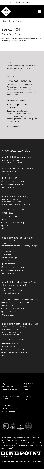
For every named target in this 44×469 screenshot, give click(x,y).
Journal (11, 62)
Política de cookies (8, 387)
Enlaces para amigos (8, 412)
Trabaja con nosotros (9, 408)
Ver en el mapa (8, 187)
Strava (25, 399)
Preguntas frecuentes (19, 80)
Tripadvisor (27, 396)
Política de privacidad (9, 390)
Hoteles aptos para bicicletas (17, 106)
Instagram (27, 393)
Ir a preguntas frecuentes (17, 100)
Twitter (25, 390)
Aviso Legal (5, 393)
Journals (10, 76)
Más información (13, 126)
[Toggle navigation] (39, 11)
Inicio (3, 21)
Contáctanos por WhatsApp (23, 2)
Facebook (27, 387)
